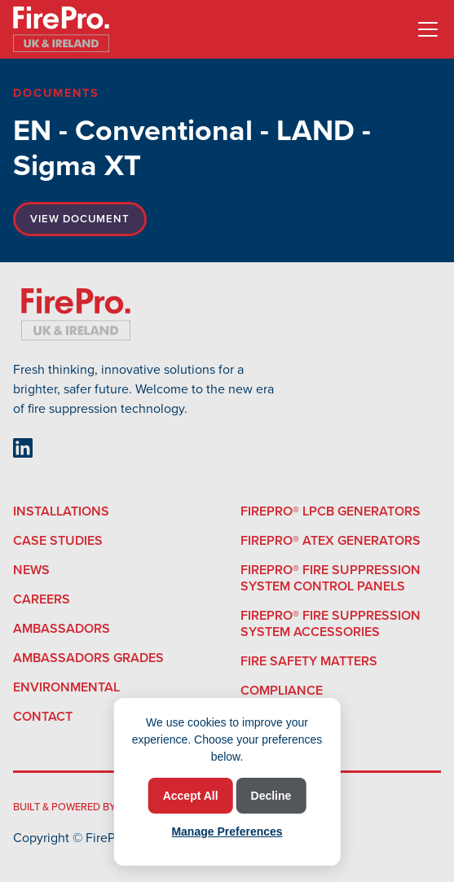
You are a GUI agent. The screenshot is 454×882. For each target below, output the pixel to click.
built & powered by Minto (82, 806)
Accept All (190, 795)
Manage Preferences (226, 831)
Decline (271, 795)
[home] (61, 29)
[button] (424, 29)
